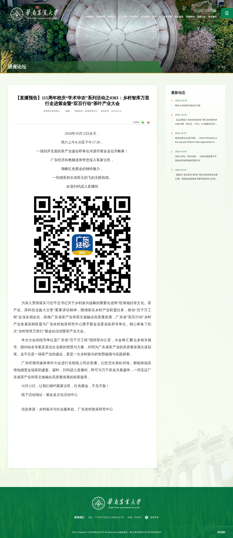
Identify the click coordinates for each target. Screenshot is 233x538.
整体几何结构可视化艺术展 (187, 105)
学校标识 (187, 16)
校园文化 (149, 16)
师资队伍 (98, 16)
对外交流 (161, 16)
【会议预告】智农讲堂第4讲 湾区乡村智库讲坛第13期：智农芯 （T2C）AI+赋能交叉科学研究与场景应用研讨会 (196, 124)
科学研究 (124, 16)
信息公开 (199, 16)
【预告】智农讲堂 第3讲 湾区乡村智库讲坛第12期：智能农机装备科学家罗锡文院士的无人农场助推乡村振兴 (196, 179)
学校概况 (73, 16)
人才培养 (111, 16)
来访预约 (212, 16)
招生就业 (174, 16)
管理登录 (155, 517)
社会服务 (136, 16)
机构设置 (86, 16)
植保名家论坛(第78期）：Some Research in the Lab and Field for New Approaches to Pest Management (196, 142)
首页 (223, 67)
